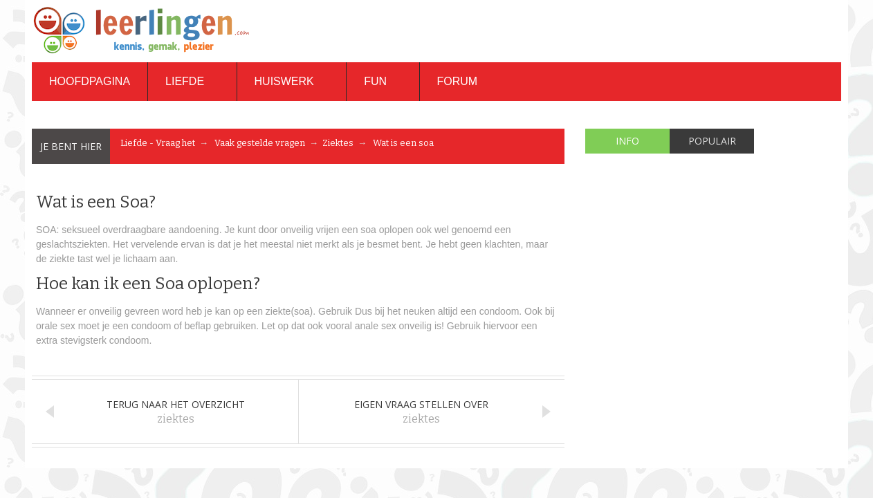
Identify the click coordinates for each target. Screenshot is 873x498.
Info (627, 140)
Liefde (192, 81)
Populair (712, 140)
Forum (457, 81)
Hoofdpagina (89, 81)
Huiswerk (292, 81)
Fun (382, 81)
